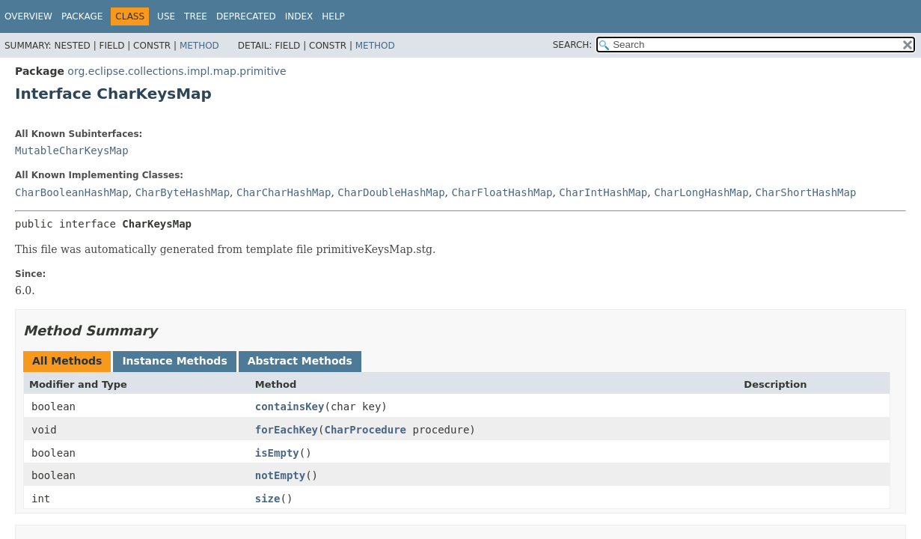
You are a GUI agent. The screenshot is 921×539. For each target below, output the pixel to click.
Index (299, 16)
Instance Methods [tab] (174, 361)
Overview (28, 16)
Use (166, 16)
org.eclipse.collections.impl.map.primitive (176, 71)
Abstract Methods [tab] (300, 361)
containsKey (290, 406)
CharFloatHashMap (502, 192)
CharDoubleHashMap (390, 192)
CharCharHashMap (283, 192)
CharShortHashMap (806, 192)
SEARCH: (573, 45)
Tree (195, 16)
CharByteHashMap (182, 192)
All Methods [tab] (67, 361)
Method (199, 45)
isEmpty (277, 453)
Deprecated (246, 16)
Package (81, 16)
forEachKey (286, 430)
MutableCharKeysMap (72, 150)
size (268, 499)
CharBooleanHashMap (72, 192)
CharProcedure (365, 430)
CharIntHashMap (603, 192)
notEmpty (280, 475)
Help (333, 16)
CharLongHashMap (701, 192)
